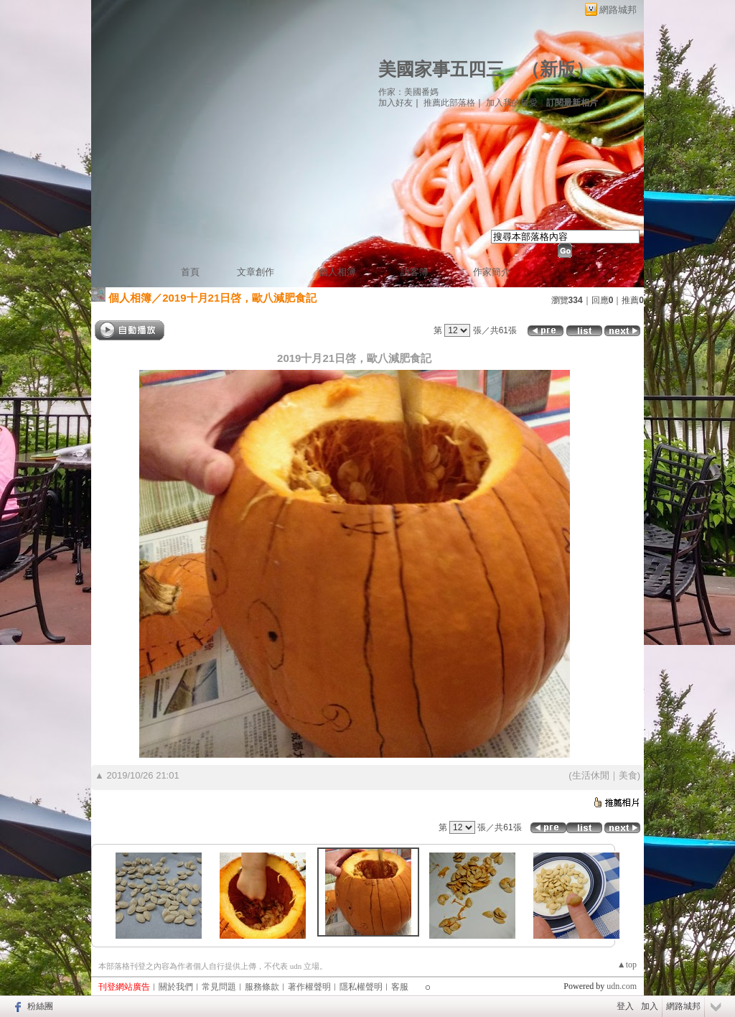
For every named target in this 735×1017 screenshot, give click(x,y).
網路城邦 (618, 9)
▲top (627, 965)
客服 (399, 987)
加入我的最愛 (512, 103)
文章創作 (255, 271)
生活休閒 (590, 775)
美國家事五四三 (441, 69)
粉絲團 (40, 1006)
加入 (649, 1006)
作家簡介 (491, 271)
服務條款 (262, 987)
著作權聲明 (309, 987)
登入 (625, 1006)
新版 (558, 69)
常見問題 (219, 987)
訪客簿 (415, 271)
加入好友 (395, 103)
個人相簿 (337, 271)
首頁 (190, 271)
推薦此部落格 (449, 103)
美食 (628, 775)
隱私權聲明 (361, 987)
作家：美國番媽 (408, 92)
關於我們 (176, 987)
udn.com (622, 986)
